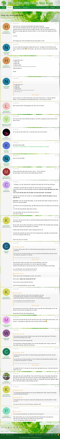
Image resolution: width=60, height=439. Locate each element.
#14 (57, 289)
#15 (57, 316)
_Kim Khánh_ (6, 225)
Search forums (10, 10)
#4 (57, 78)
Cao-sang (6, 357)
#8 (57, 142)
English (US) (9, 434)
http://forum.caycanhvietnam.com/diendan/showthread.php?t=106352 (31, 146)
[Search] (57, 7)
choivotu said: (17, 292)
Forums (9, 7)
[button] (21, 7)
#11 (57, 181)
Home (3, 7)
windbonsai (6, 338)
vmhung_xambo (6, 124)
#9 (57, 155)
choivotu (6, 251)
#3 (57, 57)
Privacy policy (46, 434)
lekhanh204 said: (18, 273)
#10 (57, 168)
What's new (17, 7)
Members (25, 7)
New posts (3, 10)
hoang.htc (4, 17)
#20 (57, 407)
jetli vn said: (16, 411)
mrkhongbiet (6, 177)
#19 (57, 386)
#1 (57, 23)
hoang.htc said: (17, 82)
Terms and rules (38, 434)
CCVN (3, 434)
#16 (57, 330)
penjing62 (6, 416)
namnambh (6, 52)
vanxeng (6, 381)
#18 (57, 373)
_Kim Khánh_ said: (18, 247)
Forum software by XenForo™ (30, 437)
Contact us (31, 434)
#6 (57, 116)
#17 (57, 348)
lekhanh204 (6, 111)
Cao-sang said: (17, 397)
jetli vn (6, 137)
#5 (57, 103)
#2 (57, 44)
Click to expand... (36, 94)
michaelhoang (6, 325)
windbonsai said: (17, 390)
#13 (57, 243)
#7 (57, 129)
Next (9, 20)
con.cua (6, 190)
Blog (52, 434)
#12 (57, 217)
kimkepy (6, 150)
